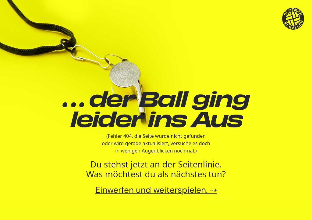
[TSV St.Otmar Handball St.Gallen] (293, 18)
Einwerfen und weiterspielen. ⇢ (156, 190)
